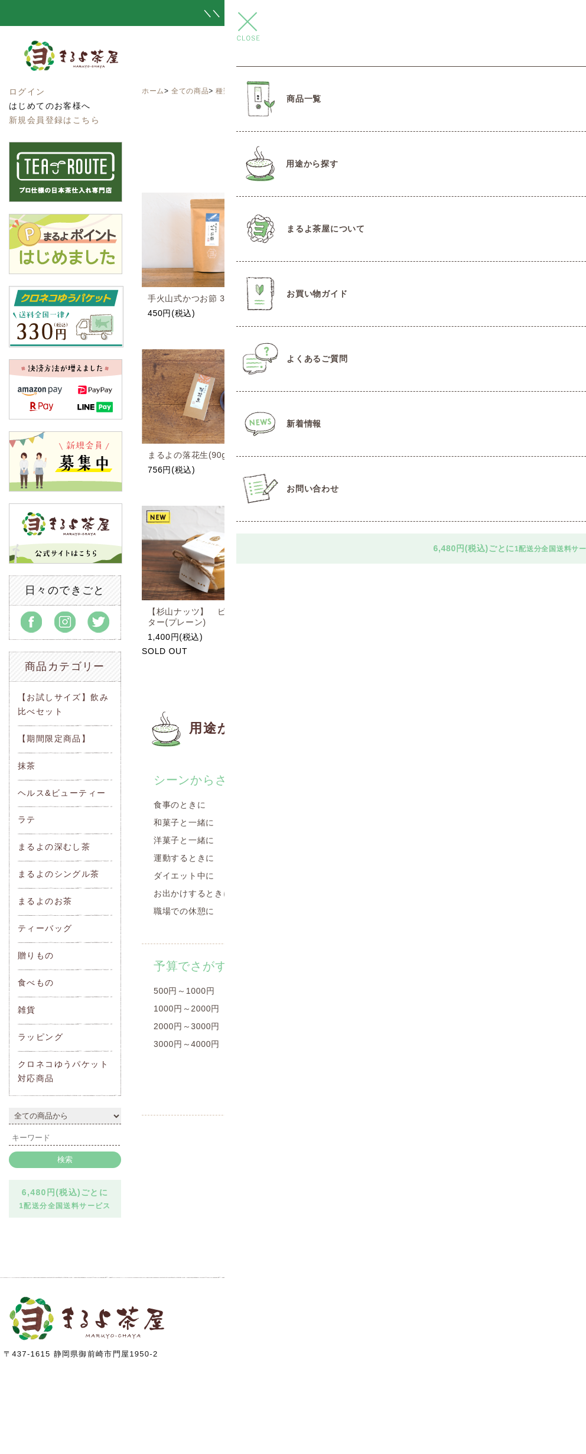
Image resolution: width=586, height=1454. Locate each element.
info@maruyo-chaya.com (382, 1361)
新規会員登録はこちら (54, 120)
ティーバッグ (45, 928)
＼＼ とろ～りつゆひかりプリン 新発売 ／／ (292, 13)
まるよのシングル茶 (59, 874)
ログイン (27, 91)
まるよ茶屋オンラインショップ (99, 66)
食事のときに (180, 804)
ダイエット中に (184, 875)
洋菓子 (309, 858)
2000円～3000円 (187, 1026)
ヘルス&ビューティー (62, 793)
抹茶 (27, 765)
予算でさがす (190, 965)
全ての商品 (190, 91)
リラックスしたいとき (481, 840)
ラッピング (40, 1037)
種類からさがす (242, 91)
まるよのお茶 (45, 901)
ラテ (27, 819)
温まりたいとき (468, 858)
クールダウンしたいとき (486, 875)
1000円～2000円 (187, 1008)
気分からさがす (481, 779)
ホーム (153, 91)
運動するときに (184, 858)
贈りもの (36, 955)
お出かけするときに (193, 893)
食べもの (36, 982)
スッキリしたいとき (477, 822)
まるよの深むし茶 (54, 846)
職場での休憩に (184, 911)
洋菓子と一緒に (184, 840)
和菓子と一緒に (184, 822)
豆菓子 (309, 875)
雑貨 (27, 1009)
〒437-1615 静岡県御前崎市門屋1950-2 (81, 1353)
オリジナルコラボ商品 (339, 822)
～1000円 (314, 1011)
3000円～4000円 (187, 1044)
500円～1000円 (184, 991)
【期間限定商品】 (54, 738)
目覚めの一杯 (464, 804)
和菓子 (309, 840)
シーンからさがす (203, 779)
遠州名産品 (294, 91)
